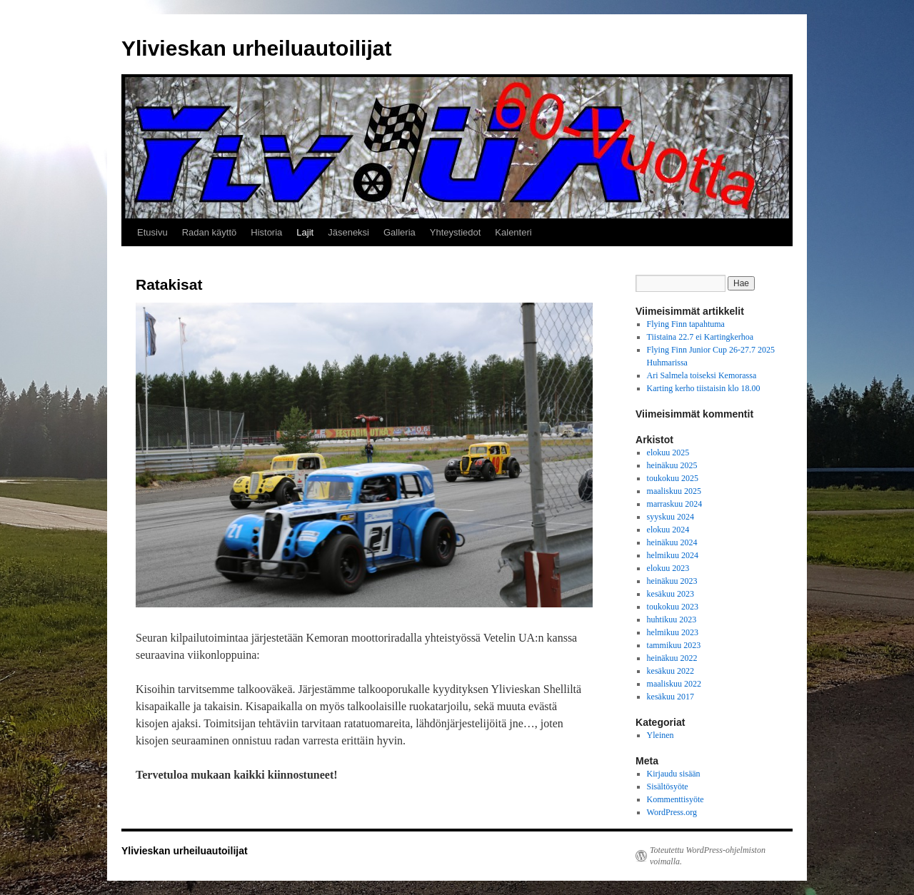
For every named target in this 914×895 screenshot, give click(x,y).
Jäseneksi (348, 232)
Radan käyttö (209, 232)
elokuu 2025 (668, 452)
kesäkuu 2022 (670, 671)
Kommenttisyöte (675, 799)
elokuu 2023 (668, 568)
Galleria (399, 232)
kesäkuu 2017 (670, 697)
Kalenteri (513, 232)
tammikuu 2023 (674, 645)
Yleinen (660, 735)
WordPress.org (672, 812)
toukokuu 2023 (672, 607)
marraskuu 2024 (675, 504)
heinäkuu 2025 (672, 465)
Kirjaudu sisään (673, 774)
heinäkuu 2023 (672, 581)
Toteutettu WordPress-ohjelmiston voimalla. (707, 855)
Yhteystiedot (455, 232)
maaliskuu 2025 (674, 491)
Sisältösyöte (667, 787)
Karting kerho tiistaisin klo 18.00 (703, 388)
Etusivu (152, 232)
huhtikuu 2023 (672, 620)
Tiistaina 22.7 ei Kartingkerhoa (700, 337)
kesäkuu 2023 (670, 594)
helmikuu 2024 (672, 555)
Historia (266, 232)
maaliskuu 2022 (674, 684)
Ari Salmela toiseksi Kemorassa (702, 375)
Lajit (304, 232)
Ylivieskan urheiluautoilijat (256, 48)
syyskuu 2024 (670, 517)
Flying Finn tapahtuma (686, 324)
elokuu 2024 (668, 530)
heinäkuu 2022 (672, 658)
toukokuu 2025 (672, 478)
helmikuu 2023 (672, 632)
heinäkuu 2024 (672, 542)
